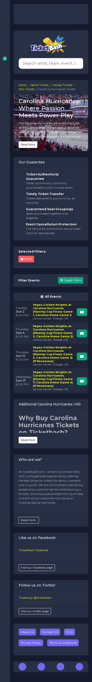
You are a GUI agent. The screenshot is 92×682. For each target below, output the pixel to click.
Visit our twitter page (35, 611)
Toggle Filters (70, 280)
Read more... (29, 520)
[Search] (50, 63)
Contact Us (50, 632)
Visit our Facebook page (37, 567)
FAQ (69, 632)
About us (27, 632)
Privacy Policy (31, 643)
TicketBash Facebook (33, 550)
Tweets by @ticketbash (35, 597)
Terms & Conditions (63, 643)
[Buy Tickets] (82, 312)
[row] (50, 311)
